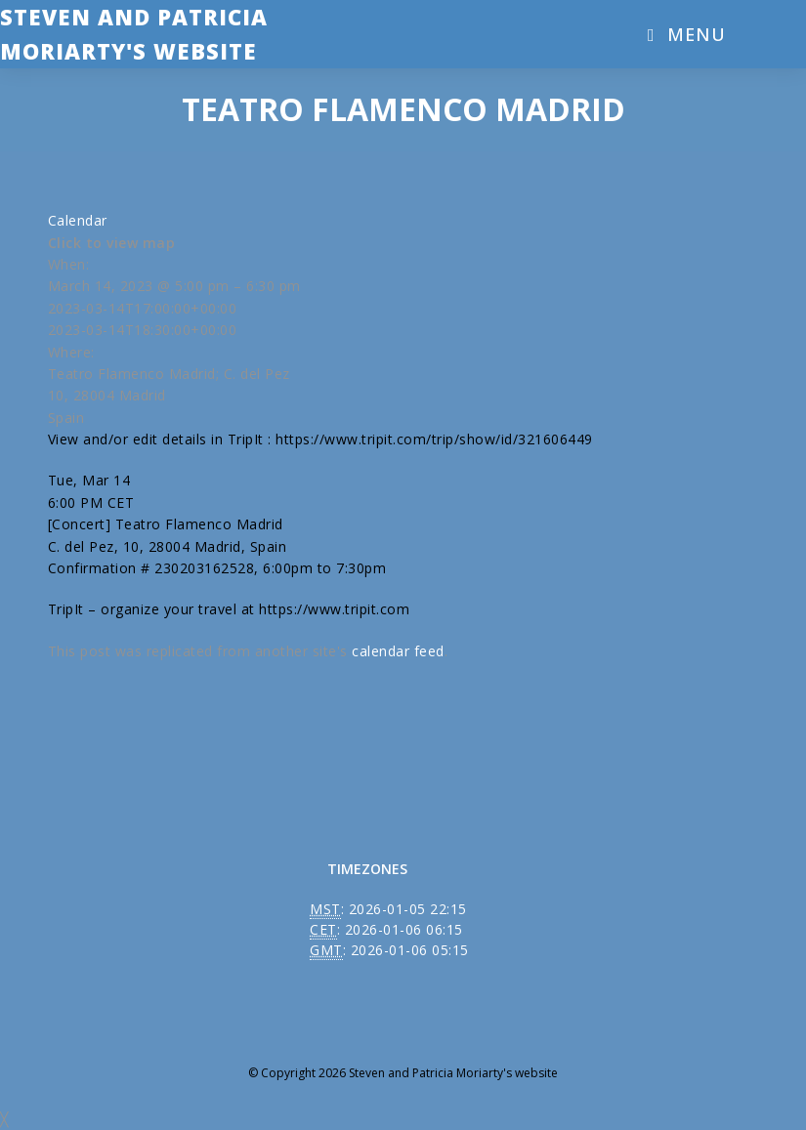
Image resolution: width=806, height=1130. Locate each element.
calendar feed (398, 651)
